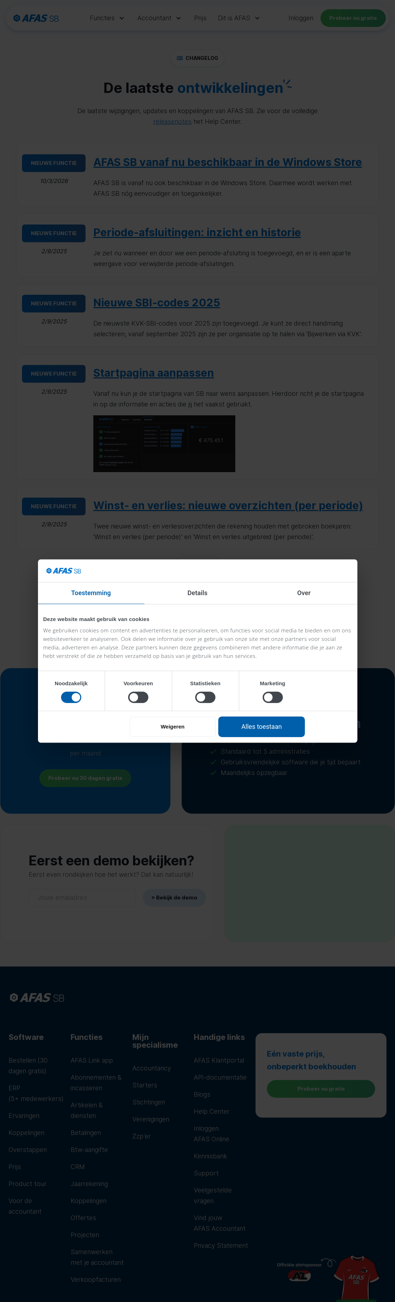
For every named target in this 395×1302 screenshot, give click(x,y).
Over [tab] (304, 593)
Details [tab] (197, 593)
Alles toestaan (261, 726)
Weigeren (173, 727)
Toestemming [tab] (91, 593)
